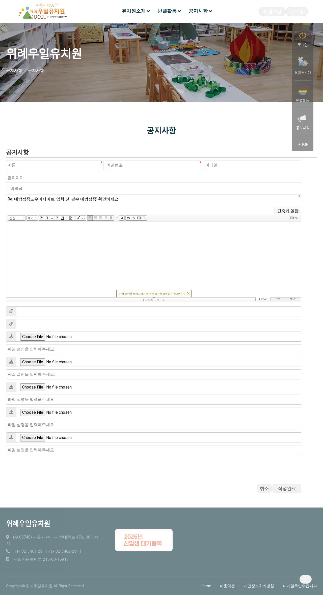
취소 (264, 489)
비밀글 (16, 189)
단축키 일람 (288, 210)
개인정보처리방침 (259, 586)
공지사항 (198, 11)
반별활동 (167, 11)
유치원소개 (134, 11)
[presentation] (44, 467)
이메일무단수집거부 (300, 586)
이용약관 (227, 586)
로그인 (297, 12)
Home (206, 586)
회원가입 (272, 12)
